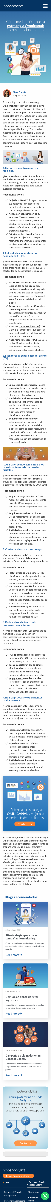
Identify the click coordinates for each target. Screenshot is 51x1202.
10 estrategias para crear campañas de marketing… (21, 920)
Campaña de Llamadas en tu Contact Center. (23, 1006)
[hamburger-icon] (45, 6)
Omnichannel (10, 105)
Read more (13, 938)
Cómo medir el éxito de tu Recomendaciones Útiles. (25, 25)
